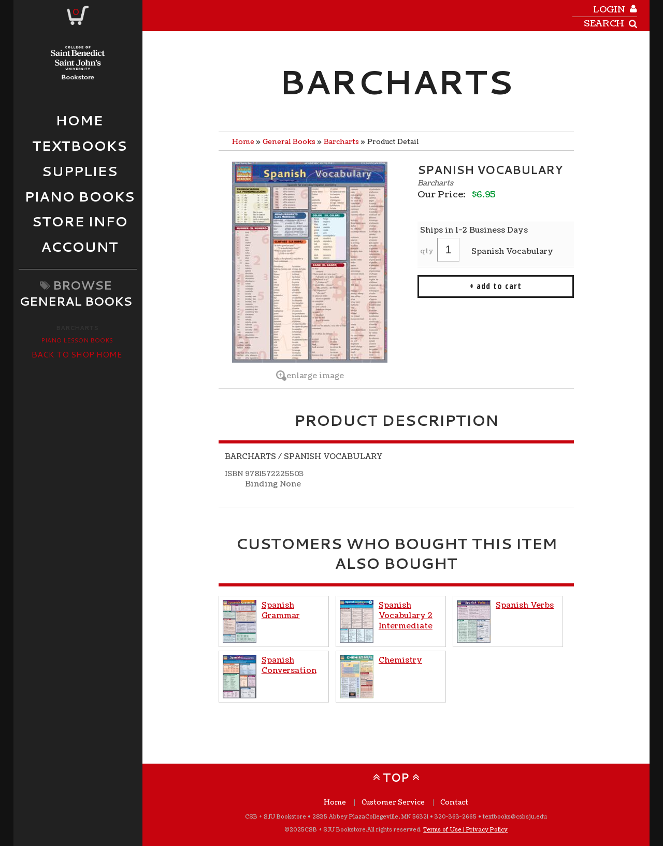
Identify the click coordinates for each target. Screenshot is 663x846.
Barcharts (77, 327)
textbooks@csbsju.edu (515, 817)
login (609, 9)
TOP (396, 777)
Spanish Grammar (281, 610)
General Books (289, 142)
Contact (454, 802)
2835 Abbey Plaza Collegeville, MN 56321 (370, 817)
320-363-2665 (456, 817)
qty (427, 251)
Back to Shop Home (77, 354)
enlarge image (315, 375)
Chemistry (400, 660)
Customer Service (393, 802)
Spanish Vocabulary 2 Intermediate (406, 615)
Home (243, 142)
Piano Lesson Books (77, 340)
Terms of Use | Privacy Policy (465, 830)
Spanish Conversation (289, 665)
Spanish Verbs (525, 605)
